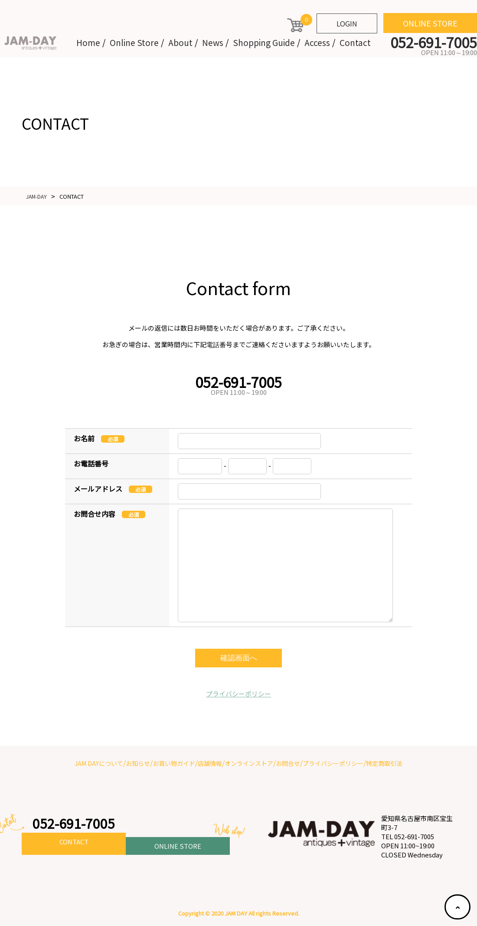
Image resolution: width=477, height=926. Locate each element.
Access (317, 42)
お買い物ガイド (174, 763)
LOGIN (347, 23)
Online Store (134, 42)
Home (88, 42)
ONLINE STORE (430, 23)
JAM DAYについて (99, 763)
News (212, 42)
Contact (355, 42)
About (180, 42)
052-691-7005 (76, 824)
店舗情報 (210, 763)
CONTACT (74, 844)
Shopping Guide (264, 42)
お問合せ (288, 763)
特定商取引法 (384, 763)
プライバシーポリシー (238, 693)
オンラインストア (249, 763)
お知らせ (138, 763)
